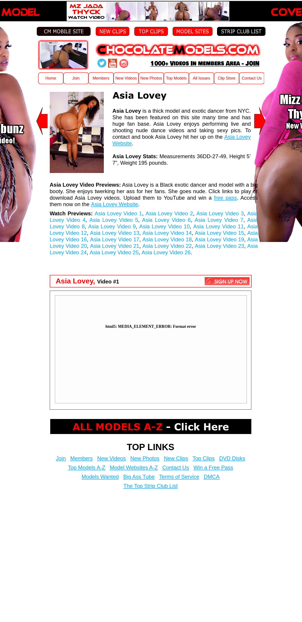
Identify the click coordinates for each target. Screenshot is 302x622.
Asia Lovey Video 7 (219, 220)
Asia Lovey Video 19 (219, 239)
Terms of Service (179, 477)
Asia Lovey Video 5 (113, 220)
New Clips (176, 458)
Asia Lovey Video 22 (167, 246)
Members (81, 458)
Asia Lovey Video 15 (219, 233)
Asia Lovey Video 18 (167, 239)
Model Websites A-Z (134, 467)
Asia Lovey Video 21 (114, 246)
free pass (225, 198)
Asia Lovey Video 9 (112, 226)
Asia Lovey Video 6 (166, 220)
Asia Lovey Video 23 (219, 246)
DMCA (212, 477)
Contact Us (175, 467)
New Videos (111, 458)
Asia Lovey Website (114, 204)
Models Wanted (100, 477)
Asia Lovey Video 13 (114, 233)
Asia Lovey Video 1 (118, 213)
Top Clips (204, 458)
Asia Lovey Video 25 (114, 252)
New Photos (144, 458)
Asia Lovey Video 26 (166, 252)
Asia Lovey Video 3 (220, 213)
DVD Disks (232, 458)
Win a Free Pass (213, 467)
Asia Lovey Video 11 (218, 226)
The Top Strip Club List (150, 486)
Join (61, 458)
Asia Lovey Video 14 (167, 233)
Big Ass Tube (139, 477)
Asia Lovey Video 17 (114, 239)
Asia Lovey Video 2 (169, 213)
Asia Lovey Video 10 (164, 226)
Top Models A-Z (86, 467)
